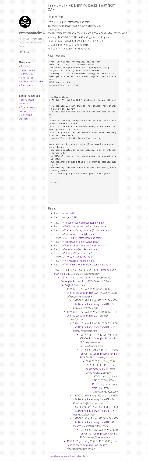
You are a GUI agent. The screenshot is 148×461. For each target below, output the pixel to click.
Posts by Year (27, 77)
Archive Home (27, 74)
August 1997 (70, 217)
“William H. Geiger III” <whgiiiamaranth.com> (88, 264)
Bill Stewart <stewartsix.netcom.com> (85, 226)
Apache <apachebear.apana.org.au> (84, 222)
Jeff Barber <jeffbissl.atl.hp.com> (83, 237)
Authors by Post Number (32, 81)
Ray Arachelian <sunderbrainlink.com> (85, 245)
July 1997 (69, 213)
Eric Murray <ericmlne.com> (80, 234)
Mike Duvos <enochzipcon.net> (82, 241)
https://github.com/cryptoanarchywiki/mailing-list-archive (69, 456)
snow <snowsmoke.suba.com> (82, 249)
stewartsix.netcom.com (78, 253)
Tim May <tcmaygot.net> (78, 256)
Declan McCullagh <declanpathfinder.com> (88, 230)
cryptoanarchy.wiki (34, 33)
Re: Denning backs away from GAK (91, 304)
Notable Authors (28, 85)
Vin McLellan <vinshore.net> (80, 260)
